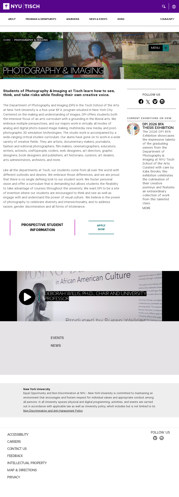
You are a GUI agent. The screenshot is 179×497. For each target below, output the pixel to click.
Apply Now (101, 227)
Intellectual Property (27, 463)
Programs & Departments (41, 19)
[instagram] (162, 102)
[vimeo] (155, 102)
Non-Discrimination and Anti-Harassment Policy (53, 410)
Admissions (72, 19)
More (146, 208)
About (12, 19)
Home (7, 40)
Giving (120, 19)
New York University (36, 389)
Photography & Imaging (31, 40)
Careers (14, 441)
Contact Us (17, 449)
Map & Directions (22, 470)
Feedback (15, 456)
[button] (164, 6)
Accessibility (18, 434)
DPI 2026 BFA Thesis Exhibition (158, 126)
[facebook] (141, 102)
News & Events (98, 19)
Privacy (13, 477)
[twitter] (148, 102)
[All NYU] (174, 6)
